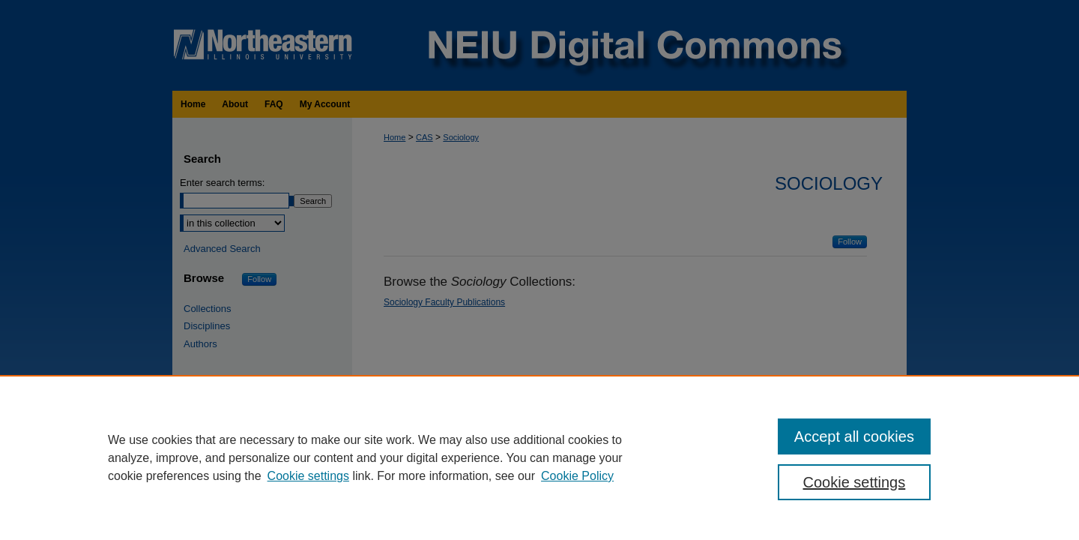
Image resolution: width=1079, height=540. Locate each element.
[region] (539, 457)
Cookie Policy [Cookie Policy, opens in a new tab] (577, 476)
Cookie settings (308, 476)
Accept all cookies (854, 436)
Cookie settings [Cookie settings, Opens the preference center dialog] (854, 482)
